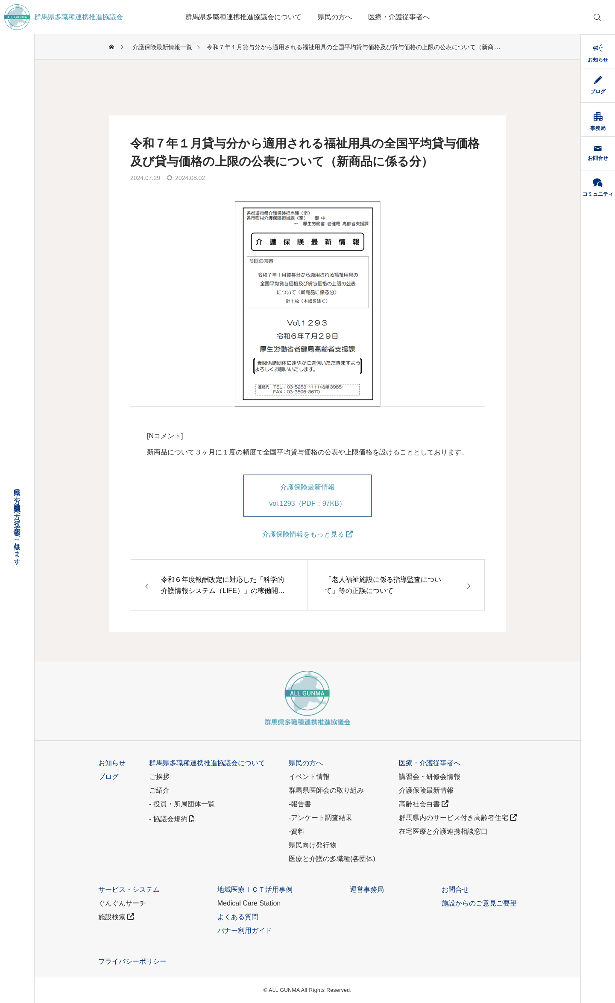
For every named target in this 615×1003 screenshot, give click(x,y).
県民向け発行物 (313, 845)
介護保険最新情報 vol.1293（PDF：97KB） (307, 495)
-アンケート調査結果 (320, 817)
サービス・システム (129, 889)
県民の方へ (335, 17)
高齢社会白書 (423, 804)
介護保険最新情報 (426, 790)
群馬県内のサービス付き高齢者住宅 (458, 817)
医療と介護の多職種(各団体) (332, 858)
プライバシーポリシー (132, 961)
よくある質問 (237, 916)
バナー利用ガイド (244, 930)
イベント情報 (309, 776)
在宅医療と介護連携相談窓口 (443, 831)
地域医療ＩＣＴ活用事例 (255, 889)
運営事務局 (367, 889)
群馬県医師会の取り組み (326, 790)
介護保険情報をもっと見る (307, 534)
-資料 (297, 831)
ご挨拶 (159, 776)
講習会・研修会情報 (429, 776)
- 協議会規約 (172, 819)
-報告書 (300, 804)
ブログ (108, 776)
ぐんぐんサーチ (122, 903)
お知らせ (112, 763)
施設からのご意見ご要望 (479, 903)
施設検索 (116, 916)
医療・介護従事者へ (399, 17)
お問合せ (455, 889)
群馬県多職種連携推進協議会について (243, 17)
